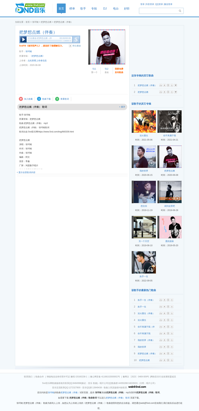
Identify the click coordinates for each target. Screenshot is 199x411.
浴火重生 (144, 135)
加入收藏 (28, 99)
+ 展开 (122, 107)
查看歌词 (64, 99)
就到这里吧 (169, 206)
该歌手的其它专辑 (141, 103)
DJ (105, 8)
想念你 (144, 206)
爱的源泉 (169, 241)
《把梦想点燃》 (37, 56)
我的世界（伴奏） (146, 340)
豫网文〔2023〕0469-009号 (136, 376)
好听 (127, 8)
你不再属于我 (169, 135)
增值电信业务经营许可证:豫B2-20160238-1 (67, 376)
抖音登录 (150, 4)
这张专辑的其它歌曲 (142, 75)
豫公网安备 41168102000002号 (105, 376)
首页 (32, 8)
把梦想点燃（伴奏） (38, 32)
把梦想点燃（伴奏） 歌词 (118, 398)
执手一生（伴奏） (146, 300)
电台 (116, 8)
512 (106, 69)
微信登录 (168, 4)
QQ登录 (159, 4)
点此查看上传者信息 (37, 60)
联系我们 (28, 376)
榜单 (72, 8)
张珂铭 (35, 22)
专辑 (94, 8)
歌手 (83, 8)
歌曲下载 (46, 99)
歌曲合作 (39, 376)
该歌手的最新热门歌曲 (143, 290)
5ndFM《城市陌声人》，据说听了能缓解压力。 (41, 46)
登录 (142, 4)
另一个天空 (144, 241)
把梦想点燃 (46, 22)
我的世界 (144, 171)
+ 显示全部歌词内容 (26, 172)
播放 (23, 39)
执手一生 (144, 276)
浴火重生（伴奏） (146, 313)
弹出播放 (76, 46)
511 (94, 69)
